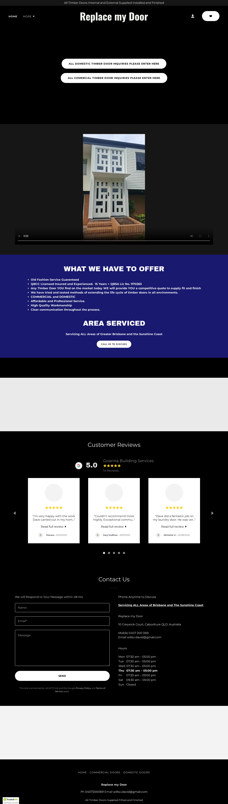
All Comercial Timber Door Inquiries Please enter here (114, 78)
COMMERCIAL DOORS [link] (105, 772)
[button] (29, 16)
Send (62, 675)
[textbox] (62, 607)
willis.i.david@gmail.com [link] (144, 637)
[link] (114, 19)
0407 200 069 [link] (139, 633)
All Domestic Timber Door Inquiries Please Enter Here (114, 63)
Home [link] (13, 16)
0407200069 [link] (94, 791)
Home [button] (82, 772)
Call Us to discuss (114, 344)
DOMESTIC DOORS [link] (136, 772)
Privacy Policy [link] (83, 688)
